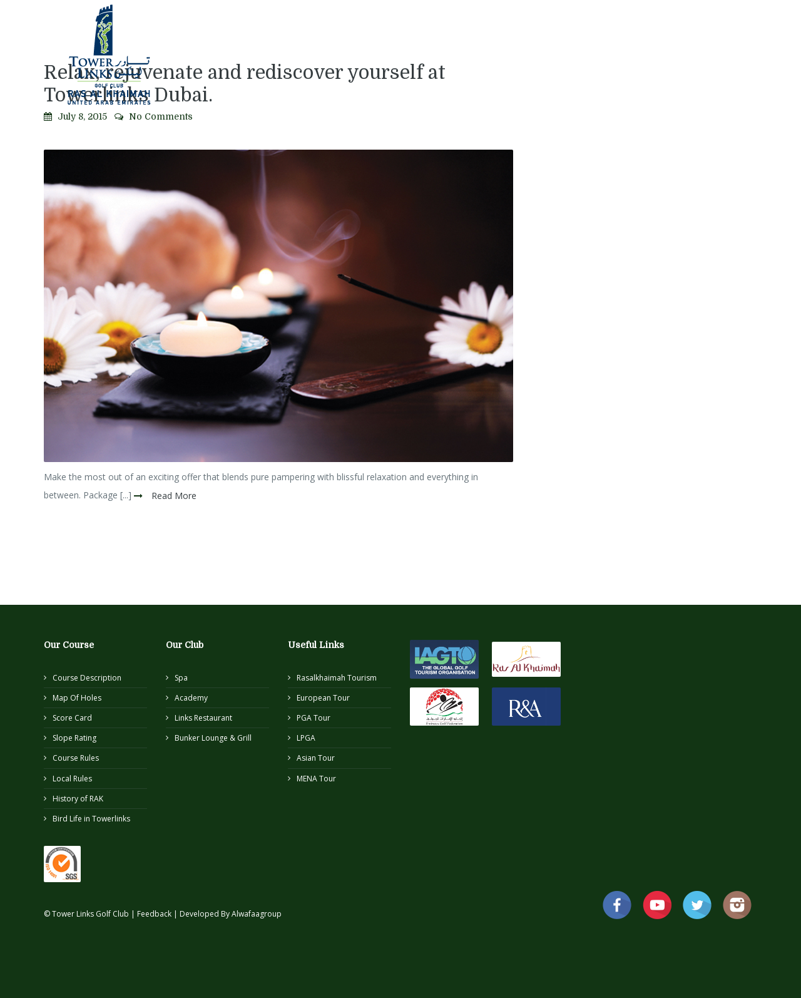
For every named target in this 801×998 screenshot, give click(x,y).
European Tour (323, 697)
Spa (181, 677)
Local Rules (72, 778)
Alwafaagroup (257, 913)
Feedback (155, 913)
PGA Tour (313, 717)
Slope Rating (74, 738)
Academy (191, 697)
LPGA (306, 738)
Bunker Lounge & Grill (213, 738)
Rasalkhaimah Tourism (337, 677)
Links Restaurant (203, 717)
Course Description (87, 677)
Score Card (72, 717)
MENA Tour (316, 778)
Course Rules (76, 758)
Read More (172, 496)
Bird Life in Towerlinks (91, 818)
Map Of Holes (77, 697)
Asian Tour (316, 758)
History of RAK (78, 798)
